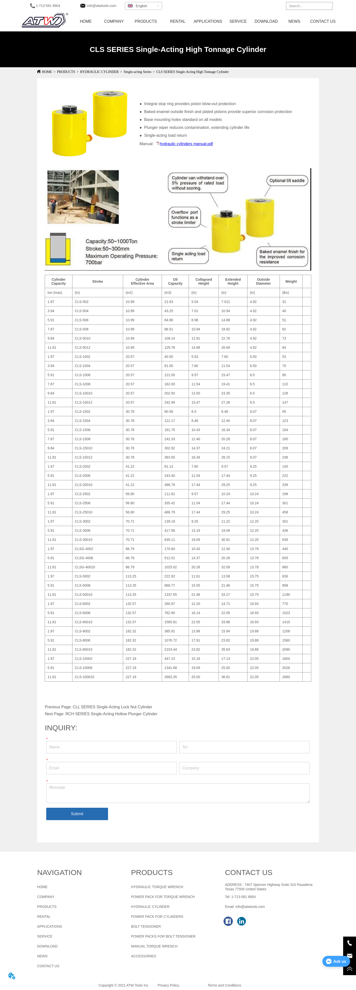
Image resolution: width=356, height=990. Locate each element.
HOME (47, 72)
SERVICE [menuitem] (238, 21)
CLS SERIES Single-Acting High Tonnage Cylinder (192, 72)
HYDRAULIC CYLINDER (99, 72)
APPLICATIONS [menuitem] (208, 21)
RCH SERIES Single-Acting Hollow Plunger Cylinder (111, 714)
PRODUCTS (66, 72)
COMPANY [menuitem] (114, 21)
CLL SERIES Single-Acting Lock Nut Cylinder (112, 707)
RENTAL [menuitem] (177, 21)
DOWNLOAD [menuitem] (266, 21)
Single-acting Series (137, 72)
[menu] (204, 21)
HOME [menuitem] (86, 21)
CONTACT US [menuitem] (323, 21)
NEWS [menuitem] (294, 21)
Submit (77, 814)
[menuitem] (146, 21)
